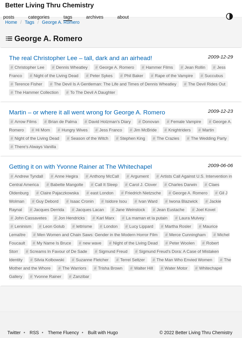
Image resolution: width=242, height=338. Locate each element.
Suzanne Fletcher (92, 259)
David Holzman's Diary (109, 121)
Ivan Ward (147, 201)
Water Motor (176, 268)
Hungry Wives (74, 130)
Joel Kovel (205, 209)
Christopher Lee (29, 67)
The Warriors (74, 268)
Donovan (150, 121)
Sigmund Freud (113, 251)
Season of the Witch (89, 138)
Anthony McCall (104, 176)
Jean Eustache (170, 209)
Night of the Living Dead (56, 75)
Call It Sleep (106, 184)
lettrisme (84, 226)
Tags (29, 22)
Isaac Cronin (82, 201)
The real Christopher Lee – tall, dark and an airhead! (80, 58)
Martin (208, 130)
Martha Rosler (178, 226)
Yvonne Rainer (47, 276)
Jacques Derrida (49, 209)
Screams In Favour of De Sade (58, 251)
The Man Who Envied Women (184, 259)
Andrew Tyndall (28, 176)
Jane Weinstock (130, 209)
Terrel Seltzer (132, 259)
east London (102, 193)
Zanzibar (81, 276)
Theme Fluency (64, 332)
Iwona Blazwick (183, 201)
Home (11, 22)
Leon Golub (53, 226)
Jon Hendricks (71, 218)
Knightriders (179, 130)
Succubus (214, 75)
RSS (34, 332)
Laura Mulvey (191, 218)
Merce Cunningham (187, 234)
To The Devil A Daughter (92, 92)
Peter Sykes (101, 75)
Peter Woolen (182, 243)
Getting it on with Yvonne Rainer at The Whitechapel (80, 166)
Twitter (14, 332)
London (110, 226)
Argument (140, 176)
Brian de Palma (62, 121)
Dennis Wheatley (72, 67)
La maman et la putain (147, 218)
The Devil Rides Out (206, 84)
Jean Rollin (195, 67)
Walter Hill (143, 268)
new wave (92, 243)
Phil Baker (133, 75)
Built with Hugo (103, 332)
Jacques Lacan (90, 209)
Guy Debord (47, 201)
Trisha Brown (110, 268)
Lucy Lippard (141, 226)
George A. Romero (60, 22)
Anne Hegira (66, 176)
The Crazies (168, 138)
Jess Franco (110, 130)
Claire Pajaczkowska (59, 193)
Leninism (22, 226)
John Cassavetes (30, 218)
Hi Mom (42, 130)
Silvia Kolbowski (49, 259)
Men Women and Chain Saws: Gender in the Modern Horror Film (97, 234)
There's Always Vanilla (35, 146)
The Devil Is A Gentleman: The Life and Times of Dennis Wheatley (115, 84)
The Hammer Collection (36, 92)
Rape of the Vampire (174, 75)
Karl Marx (106, 218)
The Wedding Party (209, 138)
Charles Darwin (182, 184)
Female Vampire (186, 121)
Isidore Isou (116, 201)
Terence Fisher (28, 84)
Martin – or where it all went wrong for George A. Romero (87, 112)
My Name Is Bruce (54, 243)
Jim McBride (145, 130)
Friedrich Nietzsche (143, 193)
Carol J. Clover (143, 184)
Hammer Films (159, 67)
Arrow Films (25, 121)
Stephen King (132, 138)
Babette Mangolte (67, 184)
